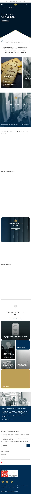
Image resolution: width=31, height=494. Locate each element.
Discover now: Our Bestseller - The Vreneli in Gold (15, 1)
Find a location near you (8, 419)
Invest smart (5, 20)
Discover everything (15, 318)
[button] (15, 462)
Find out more (15, 107)
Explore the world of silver (10, 84)
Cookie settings (4, 485)
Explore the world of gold (10, 81)
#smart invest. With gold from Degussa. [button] (10, 124)
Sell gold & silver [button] (24, 124)
